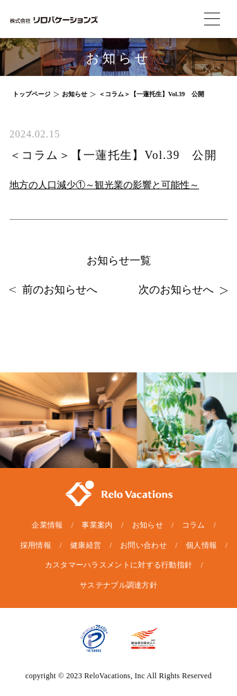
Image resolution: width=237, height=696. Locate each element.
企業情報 (47, 525)
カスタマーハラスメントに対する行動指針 (119, 564)
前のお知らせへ (53, 290)
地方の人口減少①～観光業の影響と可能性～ (104, 185)
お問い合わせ (143, 545)
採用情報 (35, 545)
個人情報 (201, 545)
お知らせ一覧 (119, 261)
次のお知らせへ (183, 290)
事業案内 (97, 525)
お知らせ (147, 525)
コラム (193, 525)
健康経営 (85, 545)
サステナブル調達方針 (118, 585)
